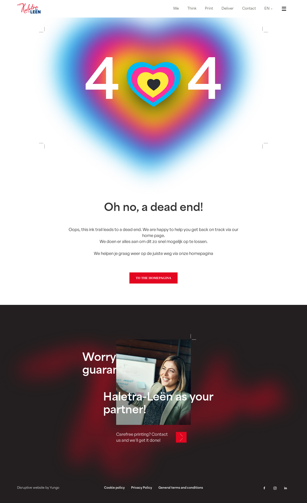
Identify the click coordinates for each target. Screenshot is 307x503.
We (176, 8)
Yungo (54, 488)
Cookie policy (114, 488)
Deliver (228, 8)
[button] (269, 8)
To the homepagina (153, 278)
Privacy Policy (141, 488)
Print (209, 8)
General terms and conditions (180, 488)
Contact (249, 8)
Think (191, 8)
